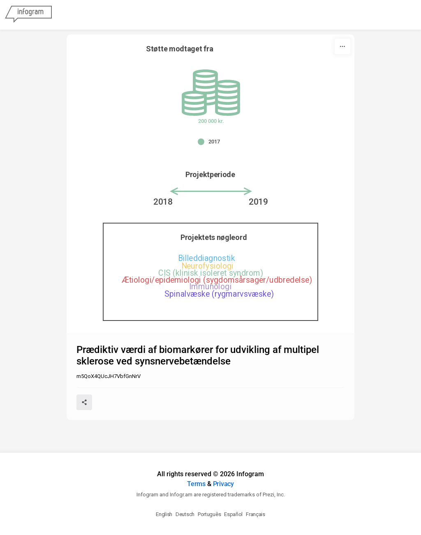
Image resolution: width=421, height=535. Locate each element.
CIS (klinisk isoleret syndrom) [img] (211, 273)
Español (233, 514)
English (164, 514)
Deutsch (185, 514)
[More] (342, 46)
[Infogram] (28, 15)
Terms (196, 484)
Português (209, 514)
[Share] (84, 402)
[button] (211, 141)
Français (255, 514)
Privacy (223, 484)
